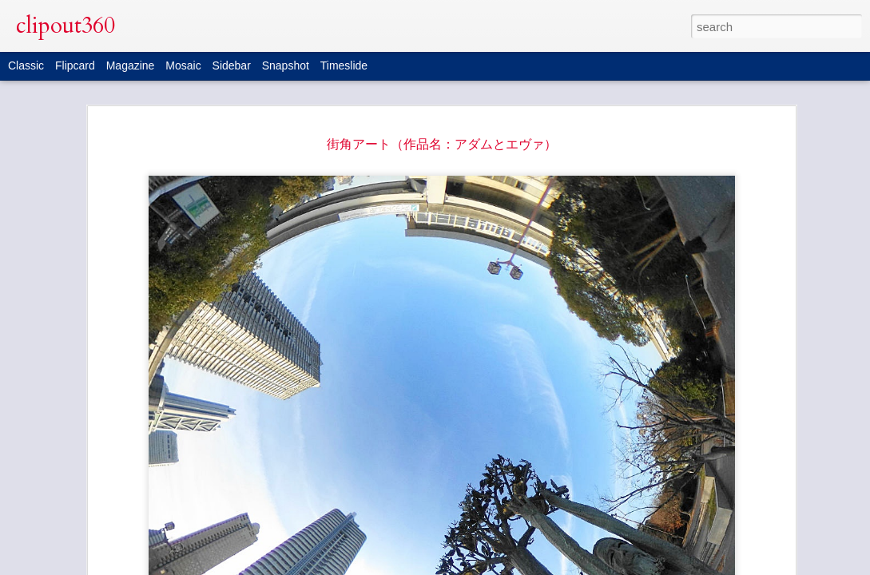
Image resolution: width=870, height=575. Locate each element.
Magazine (130, 65)
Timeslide (343, 65)
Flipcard (75, 65)
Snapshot (285, 65)
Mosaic (183, 65)
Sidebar (232, 65)
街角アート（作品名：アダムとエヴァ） (442, 144)
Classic (26, 65)
